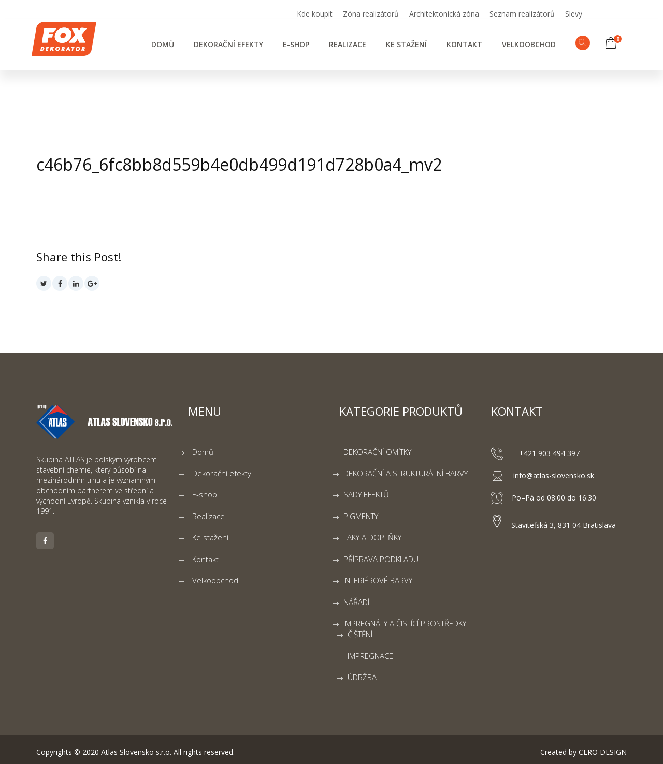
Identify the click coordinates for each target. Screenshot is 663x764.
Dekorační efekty (228, 44)
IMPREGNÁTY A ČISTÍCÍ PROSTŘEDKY (404, 623)
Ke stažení (406, 44)
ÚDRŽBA (362, 677)
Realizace (347, 44)
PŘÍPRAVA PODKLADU (381, 559)
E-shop (296, 44)
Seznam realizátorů (522, 14)
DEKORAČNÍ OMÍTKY (377, 452)
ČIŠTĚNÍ (360, 634)
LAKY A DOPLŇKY (372, 537)
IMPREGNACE (370, 656)
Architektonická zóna (444, 14)
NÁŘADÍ (356, 602)
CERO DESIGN (603, 752)
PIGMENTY (360, 516)
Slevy (573, 14)
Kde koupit (315, 14)
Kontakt (464, 44)
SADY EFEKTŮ (366, 494)
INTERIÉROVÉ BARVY (377, 580)
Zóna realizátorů (371, 14)
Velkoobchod (529, 44)
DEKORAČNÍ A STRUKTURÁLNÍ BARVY (405, 473)
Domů (162, 44)
